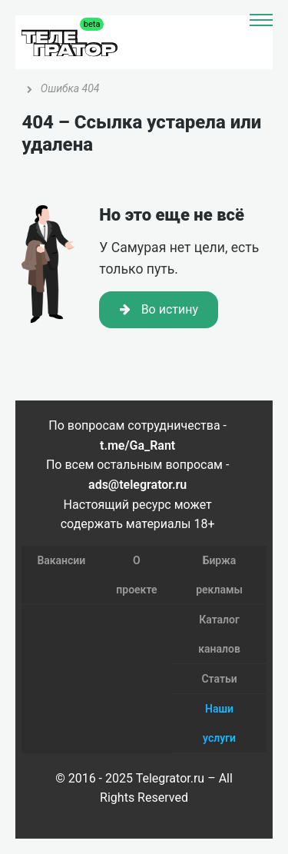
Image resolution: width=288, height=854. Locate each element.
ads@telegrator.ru (137, 484)
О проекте (136, 575)
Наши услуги (219, 723)
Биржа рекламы (219, 575)
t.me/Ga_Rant (137, 445)
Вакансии (61, 560)
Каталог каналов (219, 634)
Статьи (219, 679)
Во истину (159, 309)
